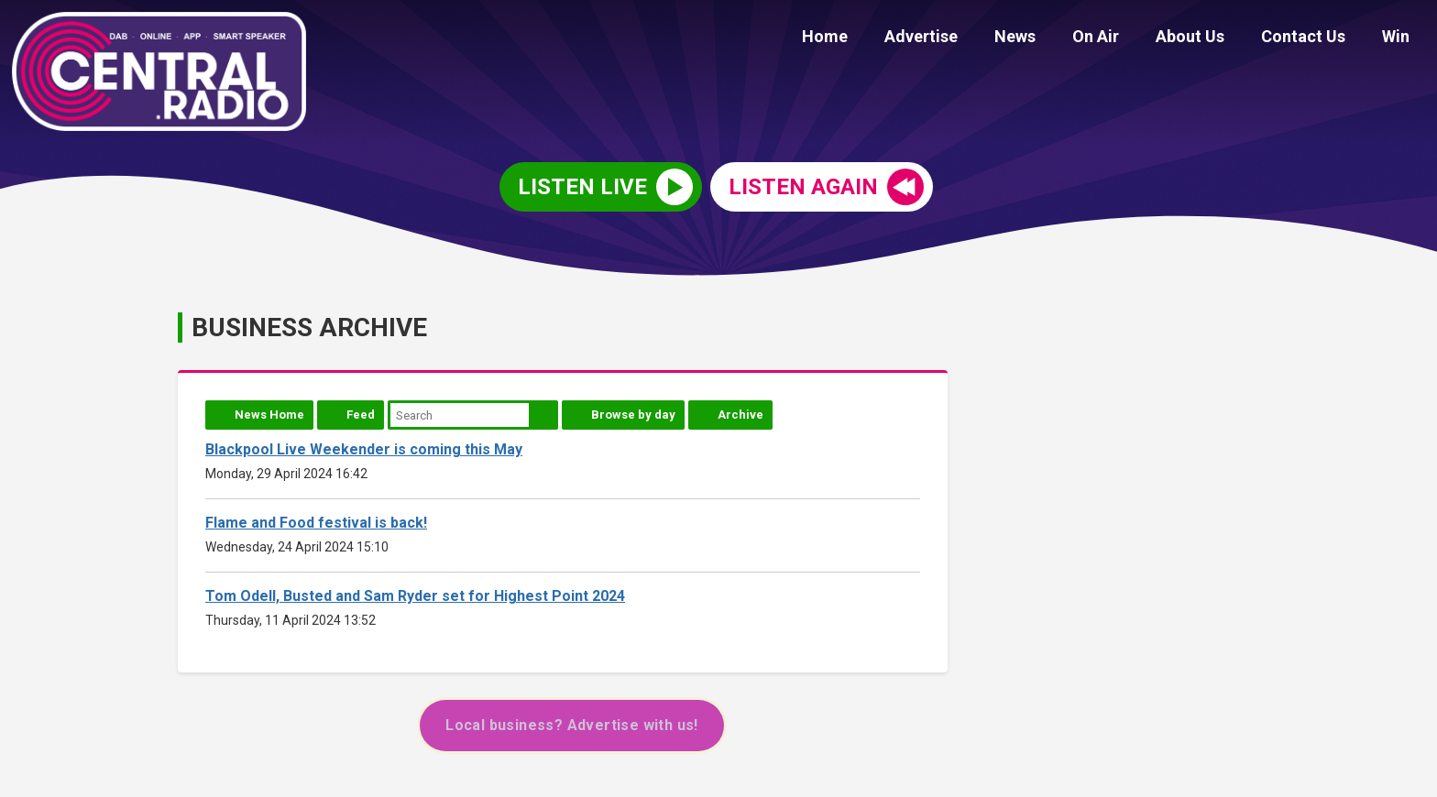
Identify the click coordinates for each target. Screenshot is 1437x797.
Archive (740, 414)
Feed (360, 414)
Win (1399, 39)
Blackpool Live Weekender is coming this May (363, 449)
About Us (1208, 39)
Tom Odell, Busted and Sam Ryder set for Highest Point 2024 (415, 596)
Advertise (961, 39)
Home (872, 39)
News (1048, 39)
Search (543, 415)
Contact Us (1314, 39)
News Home (269, 414)
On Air (1121, 39)
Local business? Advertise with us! (571, 725)
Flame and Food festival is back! (316, 522)
